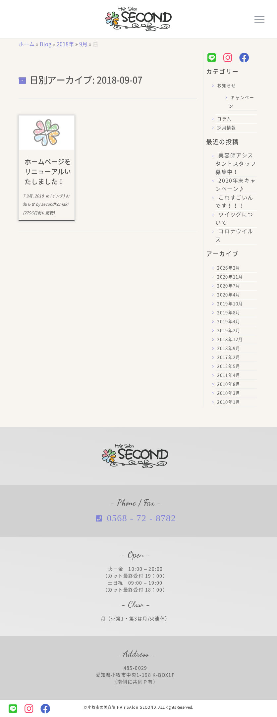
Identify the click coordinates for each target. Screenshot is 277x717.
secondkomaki (54, 204)
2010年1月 (228, 402)
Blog (45, 44)
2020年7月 (228, 286)
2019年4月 (228, 321)
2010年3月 (228, 393)
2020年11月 (230, 277)
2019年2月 (228, 330)
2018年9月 (228, 348)
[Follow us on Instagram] (229, 58)
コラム (224, 119)
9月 (83, 44)
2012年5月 (228, 366)
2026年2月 (228, 268)
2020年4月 (228, 295)
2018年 (65, 44)
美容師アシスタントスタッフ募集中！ (235, 164)
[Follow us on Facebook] (245, 58)
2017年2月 (228, 357)
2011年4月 (228, 375)
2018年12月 (230, 339)
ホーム (26, 44)
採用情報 (226, 128)
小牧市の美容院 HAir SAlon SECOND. (123, 707)
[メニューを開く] (259, 19)
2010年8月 (228, 384)
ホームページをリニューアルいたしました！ (48, 171)
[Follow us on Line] (213, 58)
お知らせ (226, 85)
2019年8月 (228, 312)
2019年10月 (230, 304)
